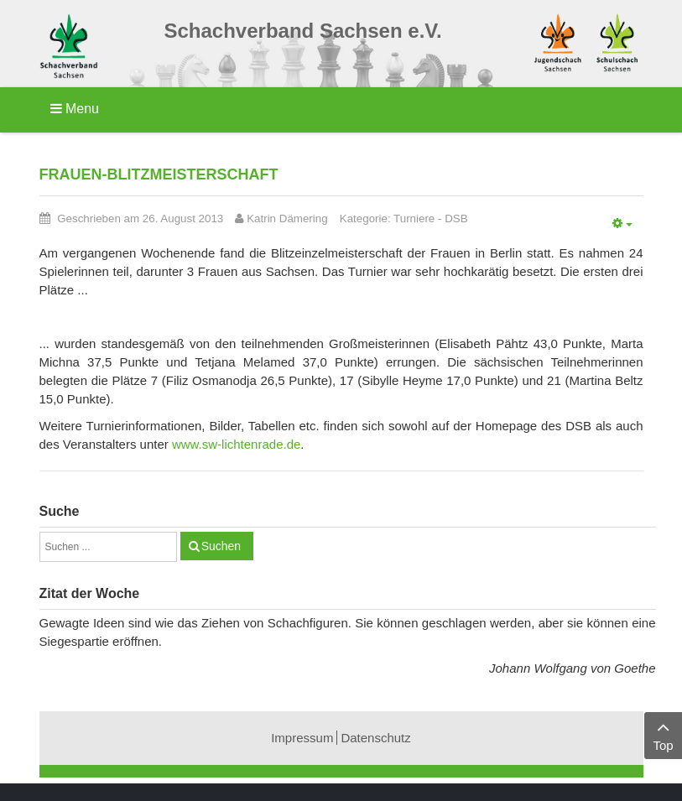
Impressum (302, 738)
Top (663, 734)
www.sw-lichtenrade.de (236, 444)
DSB (456, 218)
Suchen (221, 546)
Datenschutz (375, 738)
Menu (74, 108)
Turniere (414, 218)
